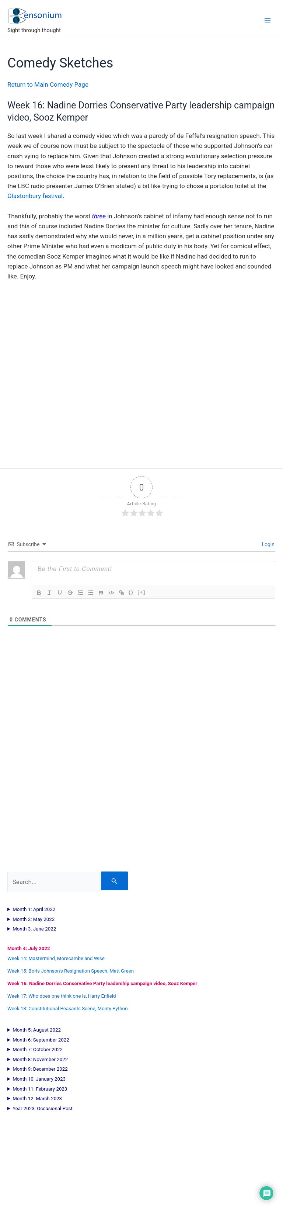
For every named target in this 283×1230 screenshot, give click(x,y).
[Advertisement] (141, 777)
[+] (141, 592)
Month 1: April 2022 (34, 909)
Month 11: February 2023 (40, 1089)
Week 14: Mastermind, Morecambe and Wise (56, 958)
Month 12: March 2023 (37, 1098)
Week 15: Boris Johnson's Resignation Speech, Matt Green (70, 971)
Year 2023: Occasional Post (43, 1108)
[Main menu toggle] (267, 20)
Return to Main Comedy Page (47, 84)
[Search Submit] (114, 881)
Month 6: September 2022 (41, 1040)
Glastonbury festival (35, 196)
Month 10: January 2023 (39, 1079)
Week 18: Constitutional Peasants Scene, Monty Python (67, 1008)
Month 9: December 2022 (40, 1069)
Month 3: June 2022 (34, 929)
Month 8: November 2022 (40, 1059)
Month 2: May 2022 (34, 919)
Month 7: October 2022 (38, 1049)
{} (131, 592)
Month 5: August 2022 (37, 1030)
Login (268, 544)
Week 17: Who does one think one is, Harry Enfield (61, 996)
